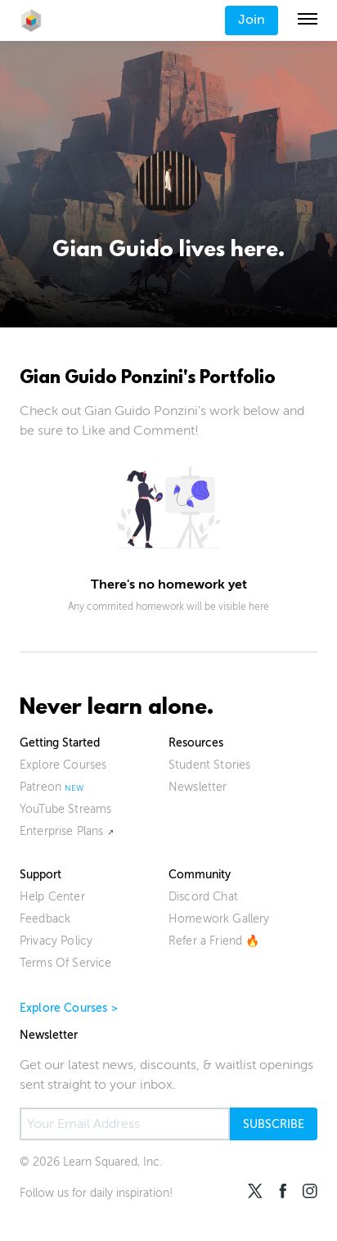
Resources (195, 743)
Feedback (45, 919)
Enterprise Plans (62, 831)
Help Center (52, 897)
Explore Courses (63, 765)
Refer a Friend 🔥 (214, 941)
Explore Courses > (69, 1008)
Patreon (40, 787)
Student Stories (209, 765)
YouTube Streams (65, 809)
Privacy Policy (56, 941)
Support (40, 875)
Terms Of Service (66, 963)
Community (199, 875)
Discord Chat (203, 897)
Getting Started (60, 743)
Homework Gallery (219, 919)
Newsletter (197, 787)
